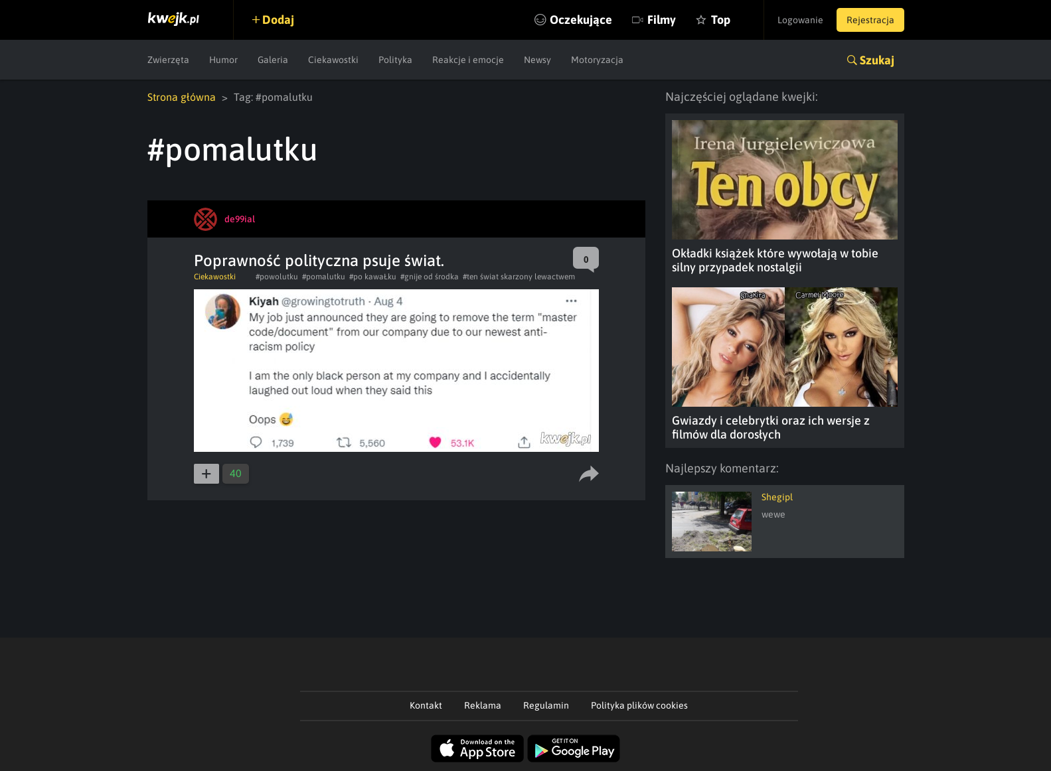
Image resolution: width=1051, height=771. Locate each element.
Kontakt (426, 705)
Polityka (395, 59)
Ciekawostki (333, 59)
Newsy (537, 59)
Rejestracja (870, 20)
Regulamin (546, 705)
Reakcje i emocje (468, 59)
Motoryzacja (597, 59)
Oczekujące (581, 20)
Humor (223, 59)
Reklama (482, 705)
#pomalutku (323, 276)
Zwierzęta (168, 59)
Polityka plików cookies (639, 705)
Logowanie (800, 20)
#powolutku (277, 276)
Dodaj (278, 20)
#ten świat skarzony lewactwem (519, 276)
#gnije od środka (429, 276)
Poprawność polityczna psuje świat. (319, 260)
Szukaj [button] (877, 60)
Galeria (273, 59)
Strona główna (181, 97)
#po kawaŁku (372, 276)
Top (720, 20)
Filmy (661, 20)
